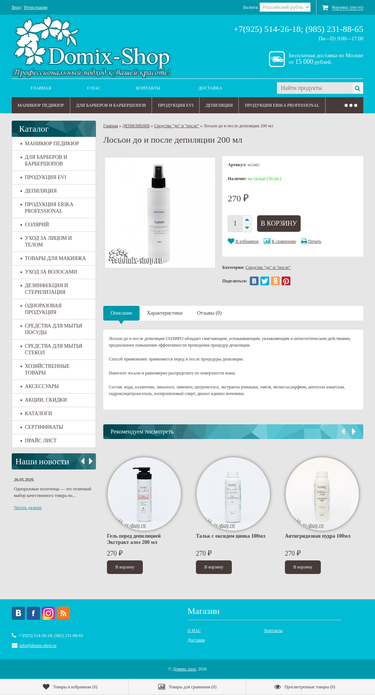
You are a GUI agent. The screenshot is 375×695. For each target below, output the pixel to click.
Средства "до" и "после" (176, 125)
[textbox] (314, 88)
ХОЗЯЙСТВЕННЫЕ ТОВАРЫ (45, 369)
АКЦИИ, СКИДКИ (44, 400)
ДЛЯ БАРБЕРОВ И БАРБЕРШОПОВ (111, 105)
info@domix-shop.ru (37, 645)
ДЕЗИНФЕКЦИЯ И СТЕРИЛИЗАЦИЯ (44, 289)
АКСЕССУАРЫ (40, 386)
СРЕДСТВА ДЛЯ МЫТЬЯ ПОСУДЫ (51, 329)
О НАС (93, 88)
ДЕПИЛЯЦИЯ (219, 105)
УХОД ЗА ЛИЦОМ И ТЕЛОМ (46, 241)
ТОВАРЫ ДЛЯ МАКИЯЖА (53, 258)
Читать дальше (28, 507)
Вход (16, 7)
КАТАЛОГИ (36, 413)
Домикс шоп (184, 669)
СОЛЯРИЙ (35, 224)
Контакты (148, 88)
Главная (41, 88)
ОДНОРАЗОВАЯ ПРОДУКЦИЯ (41, 309)
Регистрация (36, 7)
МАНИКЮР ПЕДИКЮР (41, 105)
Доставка (210, 88)
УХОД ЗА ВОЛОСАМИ (49, 272)
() (70, 687)
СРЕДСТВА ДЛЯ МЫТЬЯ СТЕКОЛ (51, 349)
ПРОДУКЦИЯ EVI (175, 105)
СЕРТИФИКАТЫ (42, 427)
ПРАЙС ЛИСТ (39, 440)
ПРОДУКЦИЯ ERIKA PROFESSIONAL (282, 105)
